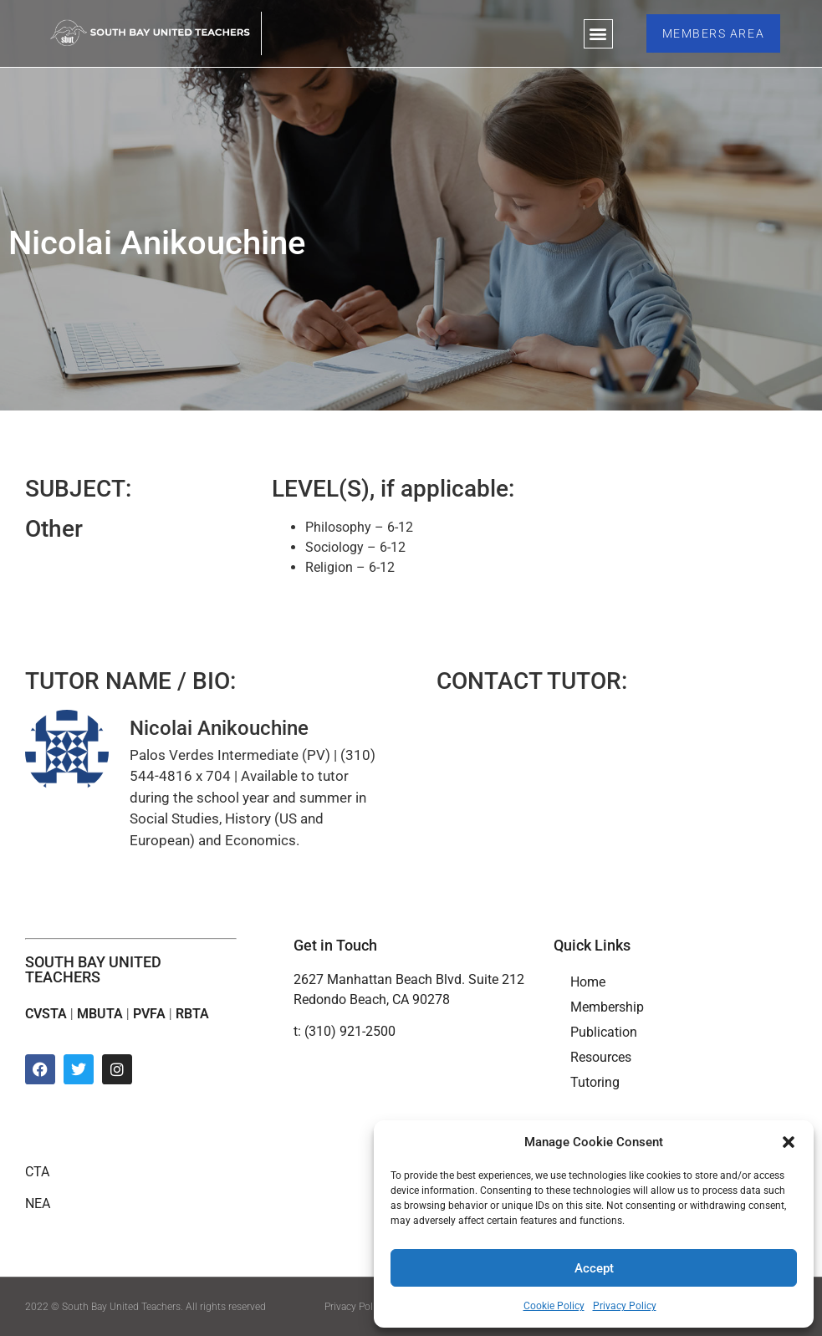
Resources (600, 1057)
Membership (607, 1007)
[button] (788, 1142)
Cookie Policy (554, 1306)
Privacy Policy (624, 1306)
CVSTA (46, 1014)
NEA (37, 1203)
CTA (37, 1172)
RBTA (192, 1014)
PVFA (149, 1014)
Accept (594, 1268)
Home (587, 982)
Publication (603, 1032)
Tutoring (595, 1082)
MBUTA (100, 1014)
